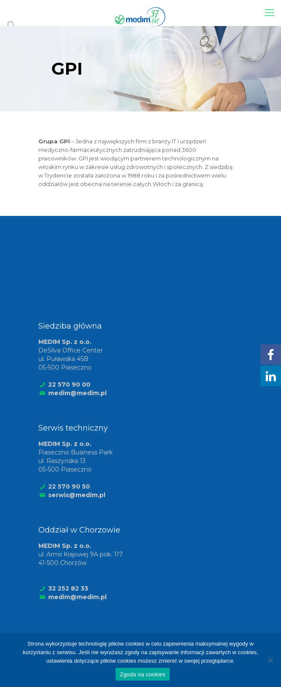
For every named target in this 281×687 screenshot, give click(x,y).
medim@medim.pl (77, 393)
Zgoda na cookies (142, 674)
